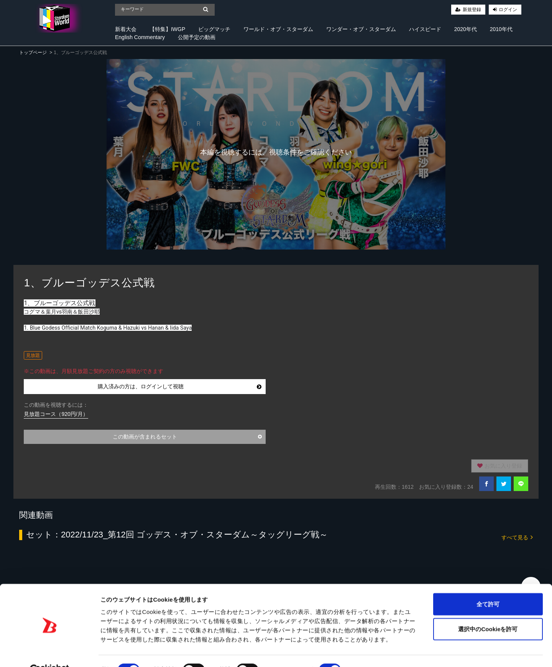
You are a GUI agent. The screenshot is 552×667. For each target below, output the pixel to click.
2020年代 (465, 29)
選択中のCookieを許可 (488, 611)
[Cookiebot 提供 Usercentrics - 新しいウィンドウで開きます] (49, 652)
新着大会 (125, 29)
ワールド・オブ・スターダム (278, 29)
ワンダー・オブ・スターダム (361, 29)
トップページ (33, 52)
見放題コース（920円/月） (56, 414)
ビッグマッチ (214, 29)
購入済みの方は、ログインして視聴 (179, 386)
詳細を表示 (369, 652)
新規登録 (472, 9)
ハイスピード (425, 29)
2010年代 (501, 29)
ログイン (508, 9)
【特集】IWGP (167, 29)
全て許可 (487, 585)
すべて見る (517, 537)
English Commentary (140, 37)
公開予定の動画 (196, 37)
